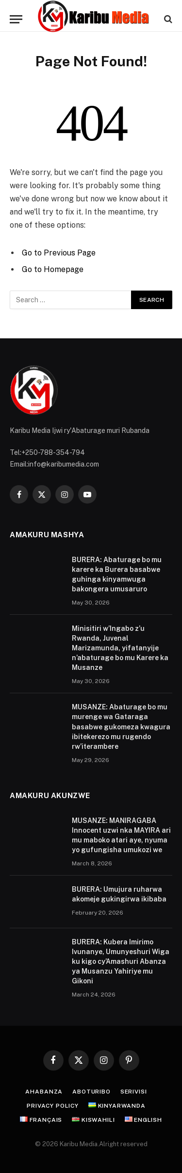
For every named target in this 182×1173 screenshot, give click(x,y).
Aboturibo (91, 1091)
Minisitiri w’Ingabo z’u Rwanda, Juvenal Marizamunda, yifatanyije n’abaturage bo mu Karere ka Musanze (120, 648)
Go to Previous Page (59, 252)
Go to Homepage (52, 269)
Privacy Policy (53, 1105)
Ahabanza (44, 1091)
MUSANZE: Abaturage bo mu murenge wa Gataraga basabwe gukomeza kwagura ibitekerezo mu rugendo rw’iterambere (121, 726)
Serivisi (133, 1091)
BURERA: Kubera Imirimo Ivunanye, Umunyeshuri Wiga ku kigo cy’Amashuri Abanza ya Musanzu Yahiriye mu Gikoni (120, 961)
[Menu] (16, 19)
